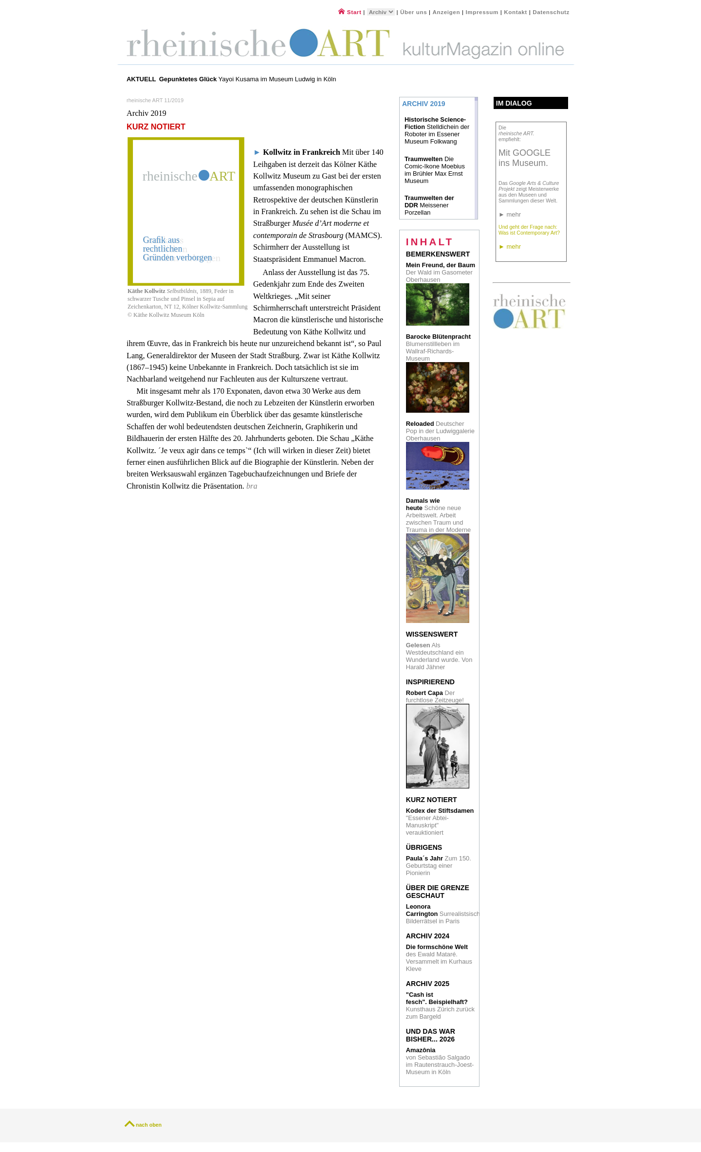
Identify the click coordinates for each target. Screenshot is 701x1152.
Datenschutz (551, 12)
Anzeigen (447, 12)
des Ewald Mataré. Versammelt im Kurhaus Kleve (439, 957)
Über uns (413, 12)
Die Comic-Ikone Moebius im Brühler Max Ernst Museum (435, 169)
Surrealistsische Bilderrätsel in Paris (444, 914)
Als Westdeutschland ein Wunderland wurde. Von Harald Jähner (439, 656)
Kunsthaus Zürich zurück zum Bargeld (440, 1005)
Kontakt (515, 12)
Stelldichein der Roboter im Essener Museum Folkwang (437, 130)
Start (349, 12)
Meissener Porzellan (429, 205)
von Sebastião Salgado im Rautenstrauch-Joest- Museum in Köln (440, 1061)
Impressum (482, 12)
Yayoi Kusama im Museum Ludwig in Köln (247, 79)
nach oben (149, 1125)
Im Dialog (514, 103)
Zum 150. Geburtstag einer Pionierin (438, 866)
